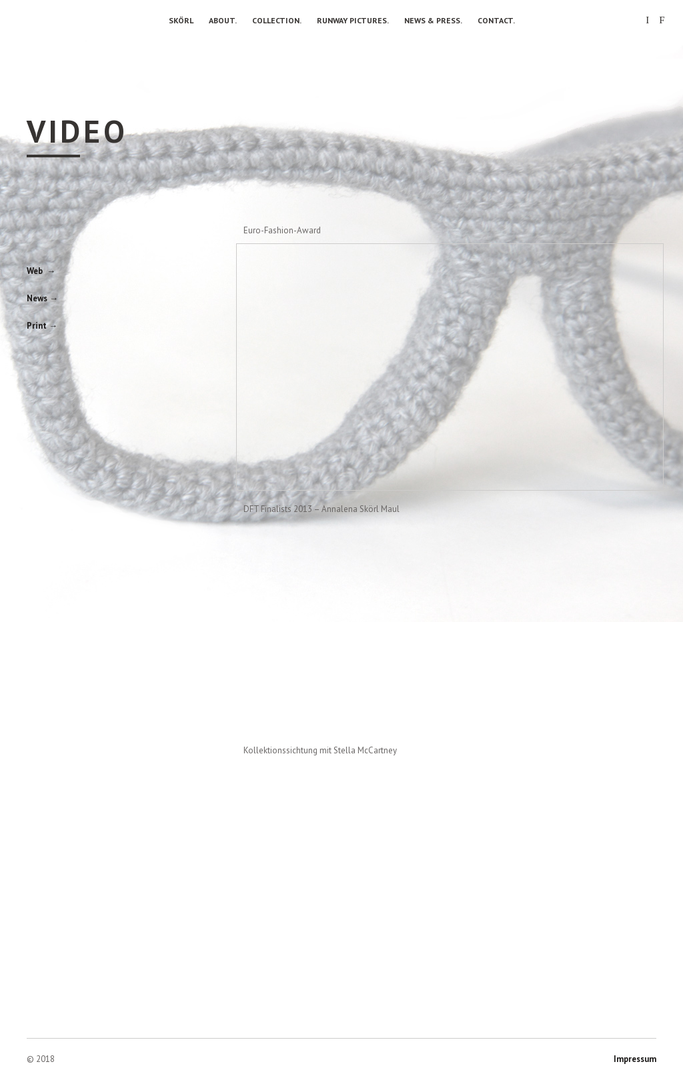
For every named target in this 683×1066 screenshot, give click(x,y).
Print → (42, 325)
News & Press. (433, 20)
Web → (41, 271)
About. (223, 20)
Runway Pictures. (353, 20)
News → (42, 298)
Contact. (496, 20)
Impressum (635, 1059)
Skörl (181, 20)
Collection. (276, 20)
